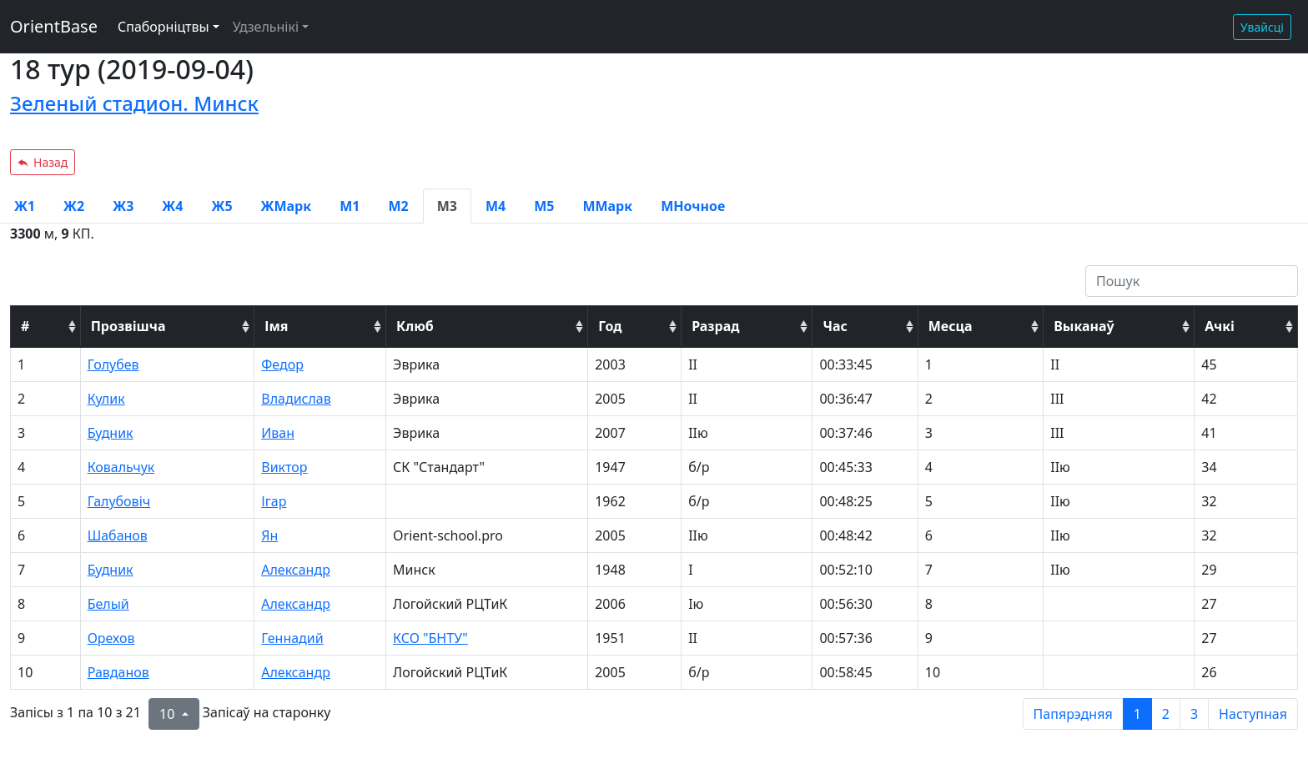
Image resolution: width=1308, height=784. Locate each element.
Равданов (118, 672)
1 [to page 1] (1137, 714)
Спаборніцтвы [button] (163, 27)
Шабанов (118, 535)
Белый (108, 604)
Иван (277, 433)
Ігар (273, 501)
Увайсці (1262, 27)
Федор (282, 364)
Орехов (111, 638)
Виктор (284, 467)
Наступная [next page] (1253, 714)
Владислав (296, 398)
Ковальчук (121, 467)
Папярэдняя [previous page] (1073, 714)
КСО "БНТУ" (430, 638)
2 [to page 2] (1166, 714)
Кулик (106, 398)
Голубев (113, 364)
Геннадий (292, 638)
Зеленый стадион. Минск (134, 103)
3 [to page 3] (1194, 714)
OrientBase (54, 26)
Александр (295, 569)
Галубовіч (119, 501)
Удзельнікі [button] (266, 27)
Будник (110, 433)
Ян (269, 535)
